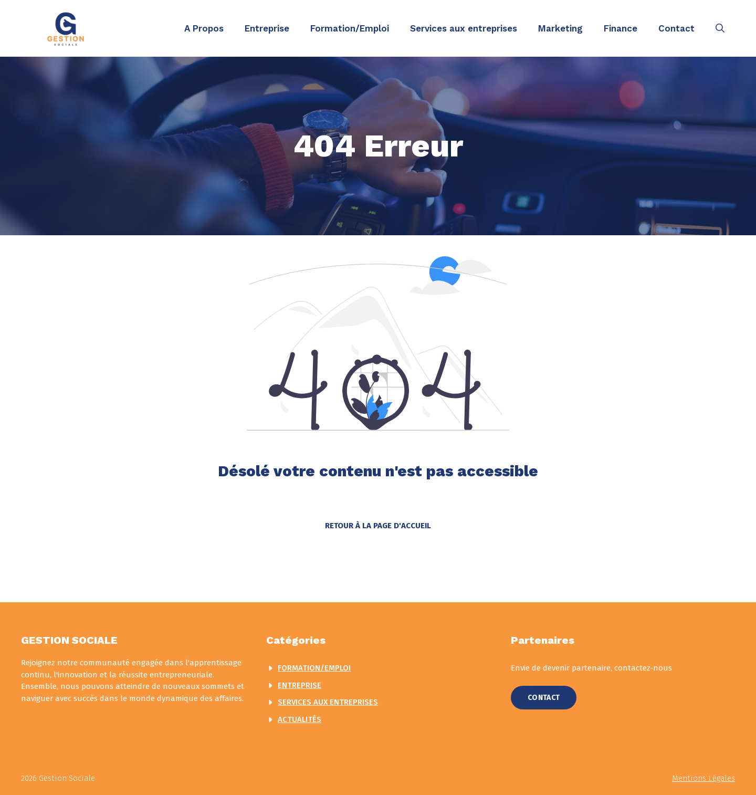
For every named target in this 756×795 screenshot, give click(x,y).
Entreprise (267, 28)
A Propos (204, 28)
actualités (299, 719)
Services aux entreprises (463, 28)
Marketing (560, 28)
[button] (720, 28)
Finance (620, 28)
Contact (676, 28)
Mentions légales (703, 778)
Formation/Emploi (349, 28)
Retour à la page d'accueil (378, 525)
